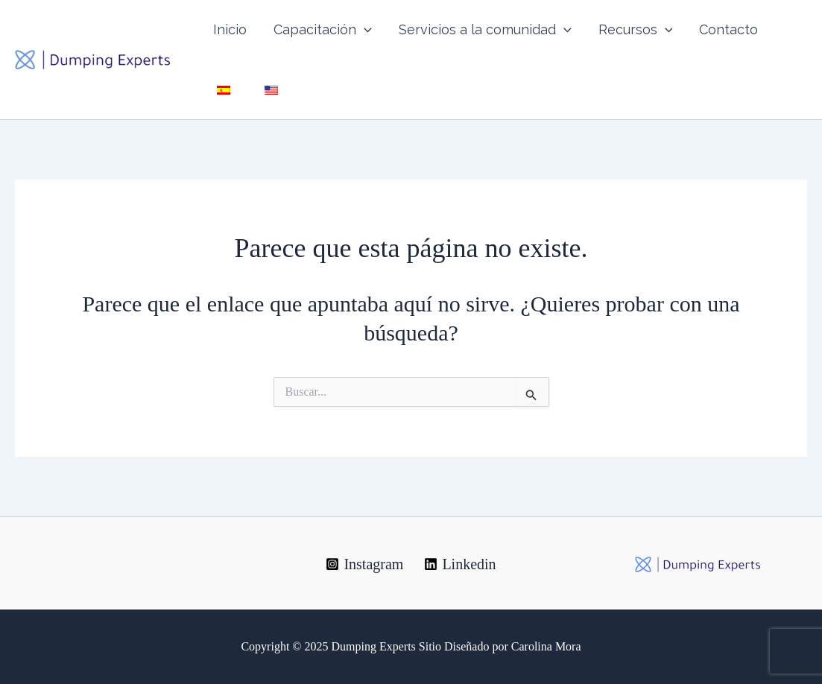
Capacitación (323, 30)
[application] (364, 30)
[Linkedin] (460, 564)
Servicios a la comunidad (485, 30)
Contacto (728, 29)
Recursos (635, 30)
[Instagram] (364, 564)
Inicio (230, 29)
